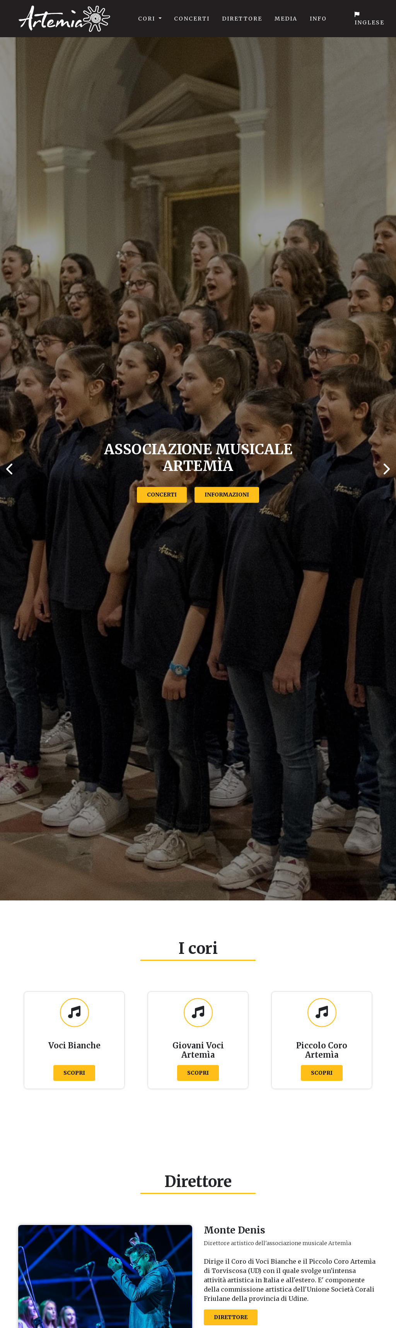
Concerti (192, 18)
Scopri (74, 1072)
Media (286, 18)
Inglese (369, 19)
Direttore (242, 18)
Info (318, 18)
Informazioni (227, 494)
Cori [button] (147, 18)
